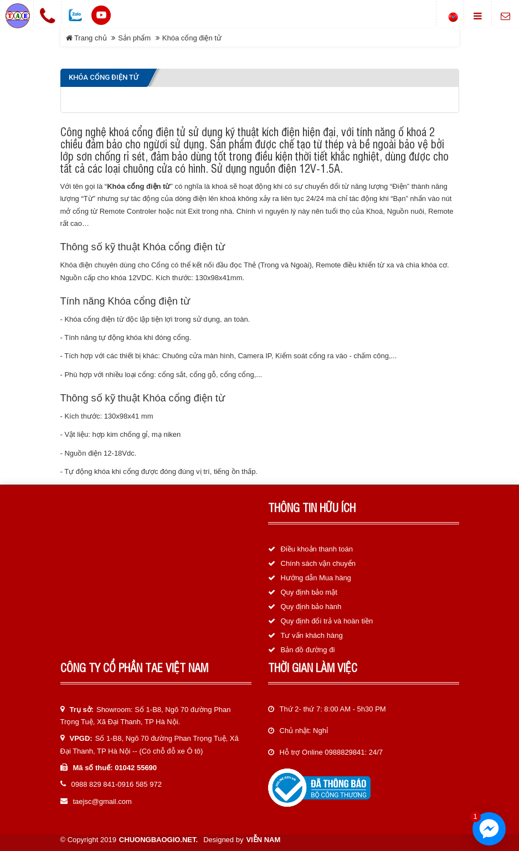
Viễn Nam (263, 839)
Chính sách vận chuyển (318, 563)
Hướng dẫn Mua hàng (316, 578)
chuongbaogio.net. (158, 839)
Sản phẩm (134, 38)
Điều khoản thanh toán (317, 549)
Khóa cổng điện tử (192, 38)
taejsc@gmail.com (102, 801)
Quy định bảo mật (309, 592)
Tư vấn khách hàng (312, 635)
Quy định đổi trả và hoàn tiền (327, 621)
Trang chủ (86, 38)
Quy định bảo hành (311, 606)
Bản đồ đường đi (308, 650)
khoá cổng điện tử (147, 132)
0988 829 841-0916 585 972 (116, 784)
